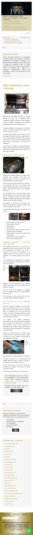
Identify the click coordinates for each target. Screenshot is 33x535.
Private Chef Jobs (9, 501)
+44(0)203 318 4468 (10, 383)
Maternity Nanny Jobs (10, 485)
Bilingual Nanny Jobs (9, 496)
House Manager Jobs (10, 472)
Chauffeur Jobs (8, 451)
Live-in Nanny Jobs (9, 446)
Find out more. (7, 76)
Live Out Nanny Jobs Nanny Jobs (13, 493)
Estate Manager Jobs (10, 462)
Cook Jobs (7, 456)
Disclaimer (16, 514)
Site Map (24, 514)
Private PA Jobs (8, 504)
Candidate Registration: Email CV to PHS (15, 29)
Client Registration (16, 390)
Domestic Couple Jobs (10, 459)
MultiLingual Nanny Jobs (10, 498)
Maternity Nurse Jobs (10, 488)
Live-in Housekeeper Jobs (11, 443)
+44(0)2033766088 (13, 21)
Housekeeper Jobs (9, 475)
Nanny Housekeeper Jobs (11, 491)
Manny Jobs (7, 483)
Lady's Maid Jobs (9, 480)
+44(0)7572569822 (16, 23)
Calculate (15, 430)
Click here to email (21, 524)
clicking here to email (12, 381)
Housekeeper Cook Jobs (10, 477)
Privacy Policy (6, 514)
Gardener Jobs (8, 464)
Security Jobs (8, 454)
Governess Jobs (8, 467)
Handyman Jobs (8, 470)
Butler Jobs (7, 449)
